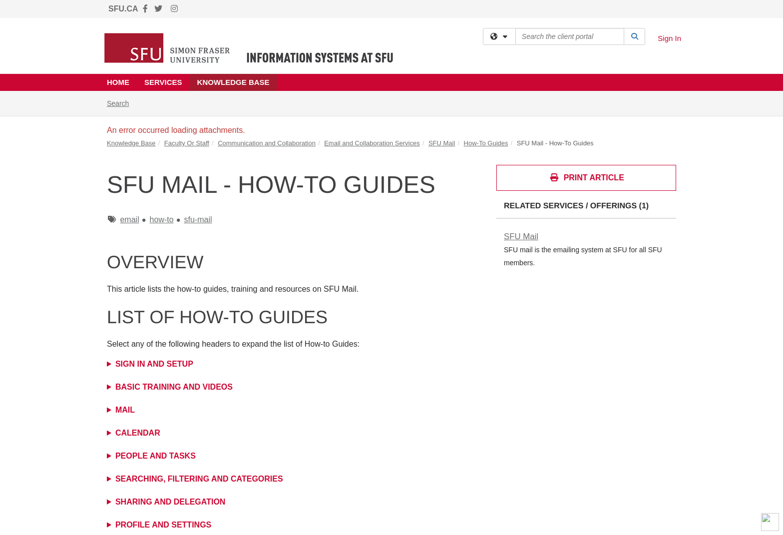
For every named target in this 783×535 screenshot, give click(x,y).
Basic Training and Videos (174, 387)
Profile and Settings (163, 525)
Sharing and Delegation (170, 502)
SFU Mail (441, 143)
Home (118, 82)
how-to (162, 219)
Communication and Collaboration (267, 143)
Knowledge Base (233, 82)
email (129, 219)
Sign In (669, 38)
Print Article (586, 177)
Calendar (137, 433)
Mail (125, 410)
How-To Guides (486, 143)
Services (163, 82)
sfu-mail (198, 219)
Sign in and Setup (154, 364)
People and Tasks (155, 456)
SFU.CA (123, 8)
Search (121, 102)
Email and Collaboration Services (371, 143)
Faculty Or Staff (186, 143)
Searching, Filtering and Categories (199, 479)
